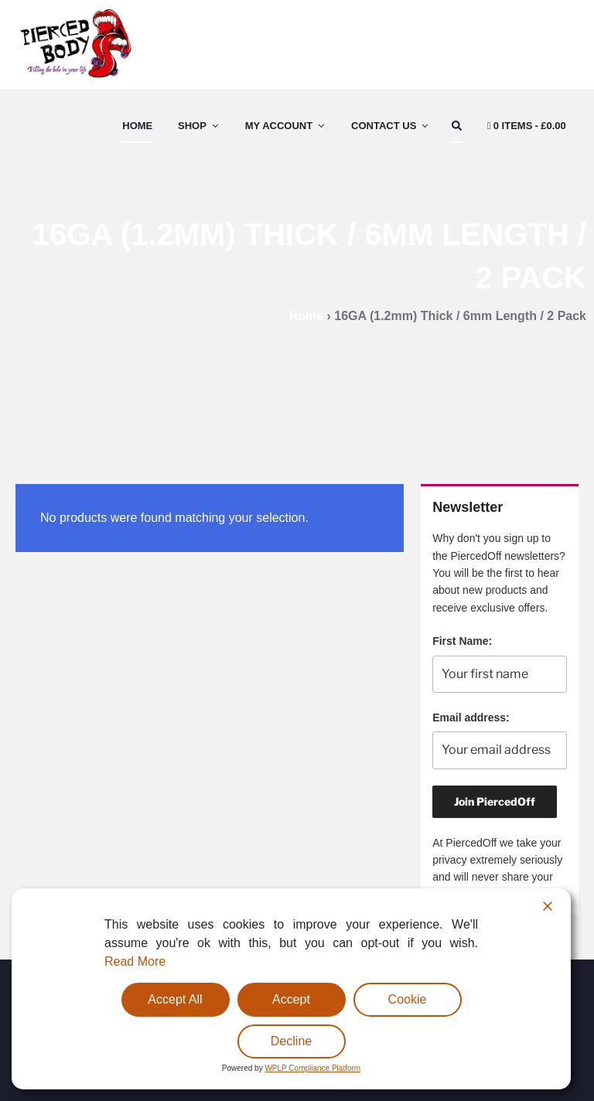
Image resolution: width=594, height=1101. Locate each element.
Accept (291, 999)
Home (137, 125)
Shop (199, 125)
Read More (135, 961)
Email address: (471, 717)
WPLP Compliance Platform (312, 1068)
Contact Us (390, 125)
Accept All (175, 999)
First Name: (462, 641)
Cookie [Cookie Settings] (407, 999)
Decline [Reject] (291, 1041)
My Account (285, 125)
